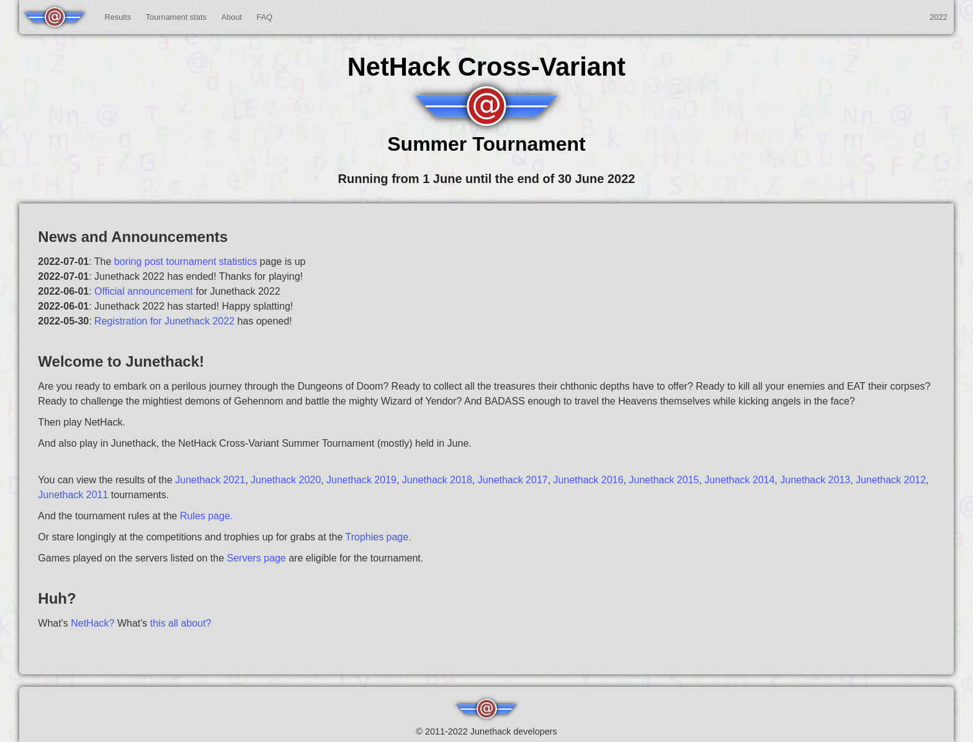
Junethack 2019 (361, 480)
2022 (938, 17)
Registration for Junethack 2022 (164, 321)
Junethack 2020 (286, 480)
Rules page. (206, 516)
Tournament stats (176, 17)
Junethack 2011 (73, 494)
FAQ (264, 17)
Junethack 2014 (739, 480)
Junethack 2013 (815, 480)
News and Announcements (133, 236)
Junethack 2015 (664, 480)
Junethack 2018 (437, 480)
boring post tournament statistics (185, 261)
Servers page (256, 558)
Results (117, 17)
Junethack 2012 (891, 480)
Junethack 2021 (210, 480)
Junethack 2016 (589, 480)
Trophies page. (378, 537)
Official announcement (143, 291)
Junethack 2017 (513, 480)
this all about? (181, 623)
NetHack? (92, 623)
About (231, 17)
